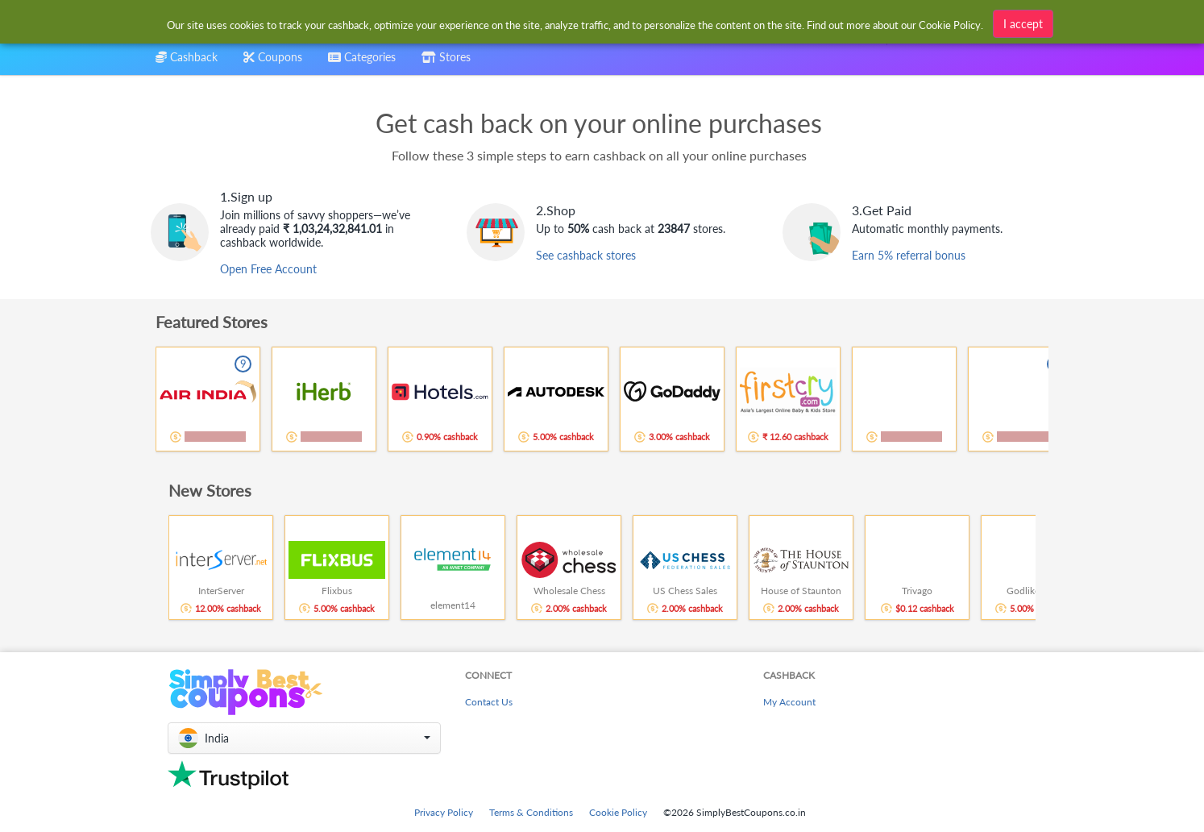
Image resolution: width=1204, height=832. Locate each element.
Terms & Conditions (531, 812)
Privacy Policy (443, 812)
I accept (1023, 24)
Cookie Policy (618, 812)
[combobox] (362, 62)
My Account (789, 702)
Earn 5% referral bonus (908, 255)
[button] (304, 738)
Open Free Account (268, 269)
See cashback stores (586, 255)
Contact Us (489, 702)
